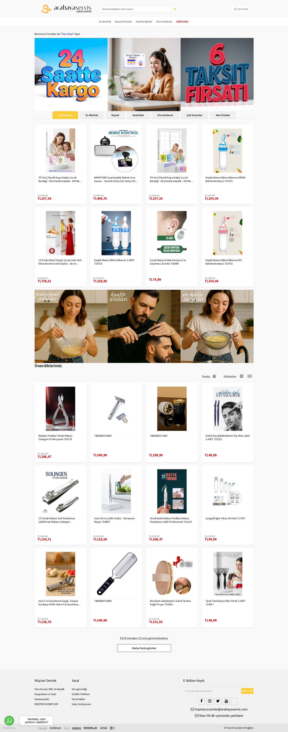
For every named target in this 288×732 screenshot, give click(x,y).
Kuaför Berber (144, 21)
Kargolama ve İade (45, 694)
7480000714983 (103, 601)
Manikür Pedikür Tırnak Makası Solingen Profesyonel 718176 (55, 437)
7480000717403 (158, 435)
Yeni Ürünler (223, 115)
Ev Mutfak (105, 21)
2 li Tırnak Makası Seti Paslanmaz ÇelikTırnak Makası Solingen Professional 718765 (56, 520)
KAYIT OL (247, 691)
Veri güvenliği (79, 689)
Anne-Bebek (65, 115)
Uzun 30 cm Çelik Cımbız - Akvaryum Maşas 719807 (114, 520)
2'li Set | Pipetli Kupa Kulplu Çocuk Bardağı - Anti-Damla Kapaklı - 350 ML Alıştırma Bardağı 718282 (59, 179)
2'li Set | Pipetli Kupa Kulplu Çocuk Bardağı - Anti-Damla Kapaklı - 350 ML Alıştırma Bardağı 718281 (170, 179)
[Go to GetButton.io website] (9, 728)
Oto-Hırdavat (164, 21)
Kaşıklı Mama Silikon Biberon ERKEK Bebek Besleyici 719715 (226, 179)
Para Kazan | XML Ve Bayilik (50, 689)
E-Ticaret (229, 727)
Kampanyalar (42, 699)
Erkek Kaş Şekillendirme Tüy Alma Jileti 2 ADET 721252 (228, 437)
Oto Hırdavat (165, 115)
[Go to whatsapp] (9, 720)
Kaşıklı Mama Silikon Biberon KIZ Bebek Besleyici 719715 (224, 261)
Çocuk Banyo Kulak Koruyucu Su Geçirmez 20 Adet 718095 (168, 261)
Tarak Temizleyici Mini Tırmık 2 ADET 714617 (226, 602)
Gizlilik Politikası (81, 694)
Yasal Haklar (78, 699)
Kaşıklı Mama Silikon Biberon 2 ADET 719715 (114, 261)
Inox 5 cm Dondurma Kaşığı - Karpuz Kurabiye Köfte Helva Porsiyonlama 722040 (58, 602)
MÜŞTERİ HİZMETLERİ (46, 704)
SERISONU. (182, 21)
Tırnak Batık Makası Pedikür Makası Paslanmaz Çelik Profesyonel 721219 (171, 520)
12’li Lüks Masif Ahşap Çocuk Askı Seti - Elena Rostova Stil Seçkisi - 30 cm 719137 (60, 261)
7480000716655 (103, 435)
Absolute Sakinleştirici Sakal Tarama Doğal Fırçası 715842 (170, 602)
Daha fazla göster (144, 648)
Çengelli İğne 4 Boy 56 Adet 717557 (225, 518)
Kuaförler (138, 115)
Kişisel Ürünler (123, 21)
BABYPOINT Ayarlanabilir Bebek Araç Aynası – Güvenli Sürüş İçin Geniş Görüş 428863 (116, 179)
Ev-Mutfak (92, 115)
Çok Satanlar (194, 115)
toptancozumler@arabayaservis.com (219, 709)
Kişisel (115, 115)
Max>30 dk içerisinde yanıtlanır (219, 715)
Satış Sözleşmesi (81, 704)
